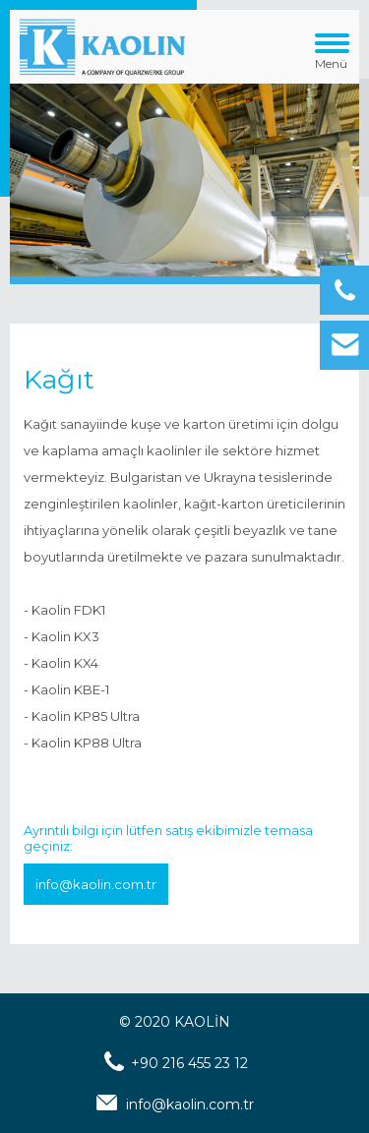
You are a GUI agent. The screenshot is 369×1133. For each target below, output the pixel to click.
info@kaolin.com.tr (95, 884)
